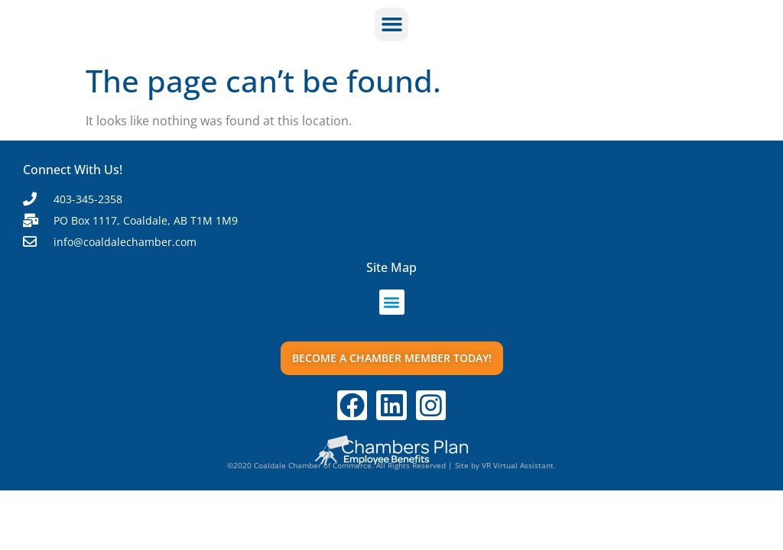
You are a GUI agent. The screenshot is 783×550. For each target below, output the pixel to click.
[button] (391, 24)
